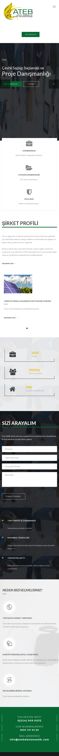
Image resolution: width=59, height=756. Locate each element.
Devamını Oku (9, 263)
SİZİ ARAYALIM (30, 34)
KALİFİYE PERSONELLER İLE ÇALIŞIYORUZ (20, 654)
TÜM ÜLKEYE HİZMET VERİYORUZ (17, 618)
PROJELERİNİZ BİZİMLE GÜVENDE (17, 691)
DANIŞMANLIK (11, 84)
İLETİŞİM (31, 84)
